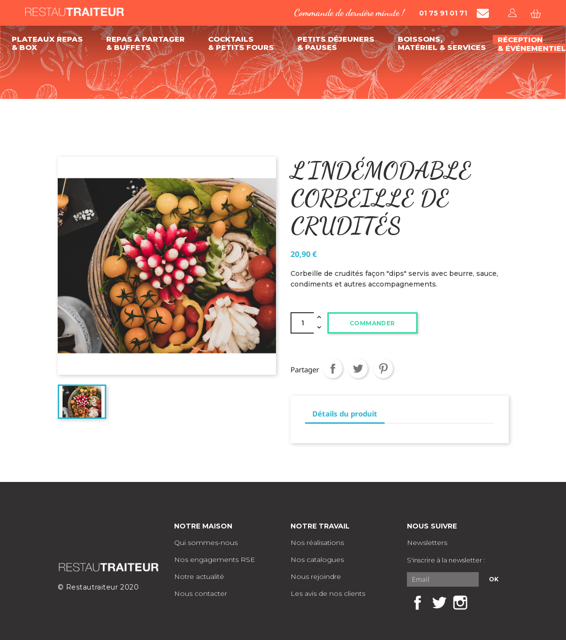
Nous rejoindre (316, 576)
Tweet (358, 368)
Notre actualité (199, 576)
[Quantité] (302, 323)
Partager (332, 368)
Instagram (460, 602)
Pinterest (383, 368)
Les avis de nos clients (328, 593)
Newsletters (427, 542)
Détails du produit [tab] (344, 413)
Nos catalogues (317, 559)
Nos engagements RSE (214, 559)
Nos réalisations (317, 542)
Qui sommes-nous (206, 542)
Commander (372, 323)
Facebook (417, 602)
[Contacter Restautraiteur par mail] (483, 13)
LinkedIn (481, 602)
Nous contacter (200, 593)
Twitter (439, 602)
